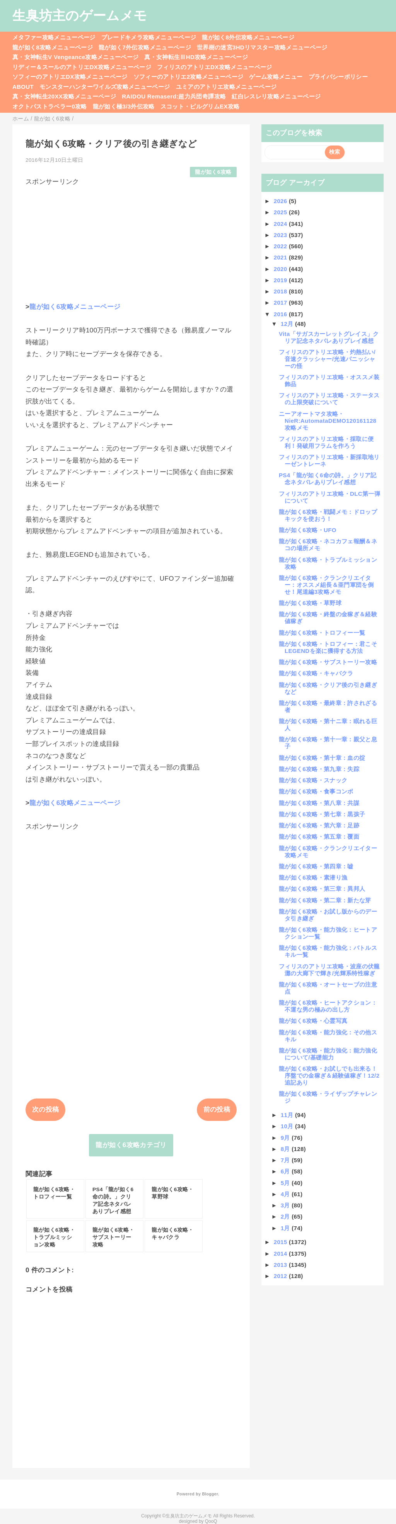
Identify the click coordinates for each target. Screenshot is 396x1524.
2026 (281, 201)
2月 (286, 1216)
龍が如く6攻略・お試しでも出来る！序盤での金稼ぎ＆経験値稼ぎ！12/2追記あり (329, 1075)
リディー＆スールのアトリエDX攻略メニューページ (81, 67)
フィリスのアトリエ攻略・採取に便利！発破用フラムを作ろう (326, 442)
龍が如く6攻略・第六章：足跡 (319, 825)
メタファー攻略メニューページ (54, 37)
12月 (288, 323)
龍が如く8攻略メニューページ (52, 47)
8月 (286, 1149)
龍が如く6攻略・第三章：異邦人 (322, 888)
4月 (286, 1194)
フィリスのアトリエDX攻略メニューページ (214, 67)
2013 (281, 1264)
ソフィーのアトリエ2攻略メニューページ (188, 76)
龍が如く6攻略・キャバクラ (316, 673)
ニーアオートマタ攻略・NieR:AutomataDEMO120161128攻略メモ (327, 420)
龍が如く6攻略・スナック (313, 780)
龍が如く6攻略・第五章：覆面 (319, 836)
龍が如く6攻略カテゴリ (131, 1145)
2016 (281, 314)
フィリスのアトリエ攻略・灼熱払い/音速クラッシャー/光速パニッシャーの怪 (327, 359)
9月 (286, 1137)
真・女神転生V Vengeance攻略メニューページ (75, 57)
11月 (288, 1115)
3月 (286, 1205)
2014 (281, 1253)
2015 (281, 1242)
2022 (281, 246)
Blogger (210, 1494)
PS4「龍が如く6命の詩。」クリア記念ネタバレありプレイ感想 (328, 478)
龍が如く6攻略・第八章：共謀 (319, 803)
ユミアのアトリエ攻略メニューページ (226, 86)
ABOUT (23, 86)
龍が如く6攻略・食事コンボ (316, 791)
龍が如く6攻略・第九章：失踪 (319, 769)
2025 (281, 212)
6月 (286, 1171)
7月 (286, 1160)
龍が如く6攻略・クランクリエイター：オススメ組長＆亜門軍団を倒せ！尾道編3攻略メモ (326, 585)
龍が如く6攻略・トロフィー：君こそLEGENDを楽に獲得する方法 (328, 647)
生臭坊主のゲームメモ (79, 15)
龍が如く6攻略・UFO (307, 530)
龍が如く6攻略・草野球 (310, 603)
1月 (286, 1228)
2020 (281, 269)
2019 (281, 280)
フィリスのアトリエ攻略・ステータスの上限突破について (329, 398)
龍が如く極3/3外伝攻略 (124, 106)
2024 (281, 223)
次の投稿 (45, 1109)
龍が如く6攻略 (213, 172)
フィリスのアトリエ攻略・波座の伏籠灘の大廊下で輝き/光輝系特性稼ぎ (329, 969)
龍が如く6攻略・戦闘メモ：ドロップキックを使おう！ (328, 515)
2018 (281, 291)
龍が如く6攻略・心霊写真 (313, 1020)
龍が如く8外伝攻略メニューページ (248, 37)
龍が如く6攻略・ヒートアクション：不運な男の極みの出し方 (328, 1006)
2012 (281, 1276)
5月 (286, 1183)
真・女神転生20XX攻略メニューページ (64, 96)
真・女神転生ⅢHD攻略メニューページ (196, 57)
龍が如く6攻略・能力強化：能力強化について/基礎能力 (328, 1054)
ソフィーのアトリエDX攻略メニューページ (70, 76)
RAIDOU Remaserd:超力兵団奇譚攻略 (174, 96)
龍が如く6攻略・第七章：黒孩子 (322, 814)
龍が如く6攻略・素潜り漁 (313, 877)
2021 (281, 257)
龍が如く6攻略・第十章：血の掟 (322, 757)
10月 (288, 1126)
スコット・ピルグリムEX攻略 (200, 106)
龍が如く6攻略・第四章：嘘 (316, 866)
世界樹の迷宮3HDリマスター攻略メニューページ (262, 47)
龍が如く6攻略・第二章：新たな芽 (325, 900)
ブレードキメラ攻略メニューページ (148, 37)
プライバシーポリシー (338, 76)
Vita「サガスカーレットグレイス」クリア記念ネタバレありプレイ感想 (329, 337)
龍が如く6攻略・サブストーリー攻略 (328, 662)
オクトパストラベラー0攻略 (49, 106)
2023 (281, 235)
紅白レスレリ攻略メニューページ (276, 96)
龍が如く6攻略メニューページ (74, 306)
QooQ (211, 1521)
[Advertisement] (131, 240)
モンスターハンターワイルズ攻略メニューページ (104, 86)
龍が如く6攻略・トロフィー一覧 (322, 632)
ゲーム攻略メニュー (275, 76)
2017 (281, 302)
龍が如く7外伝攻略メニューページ (145, 47)
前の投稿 (216, 1109)
